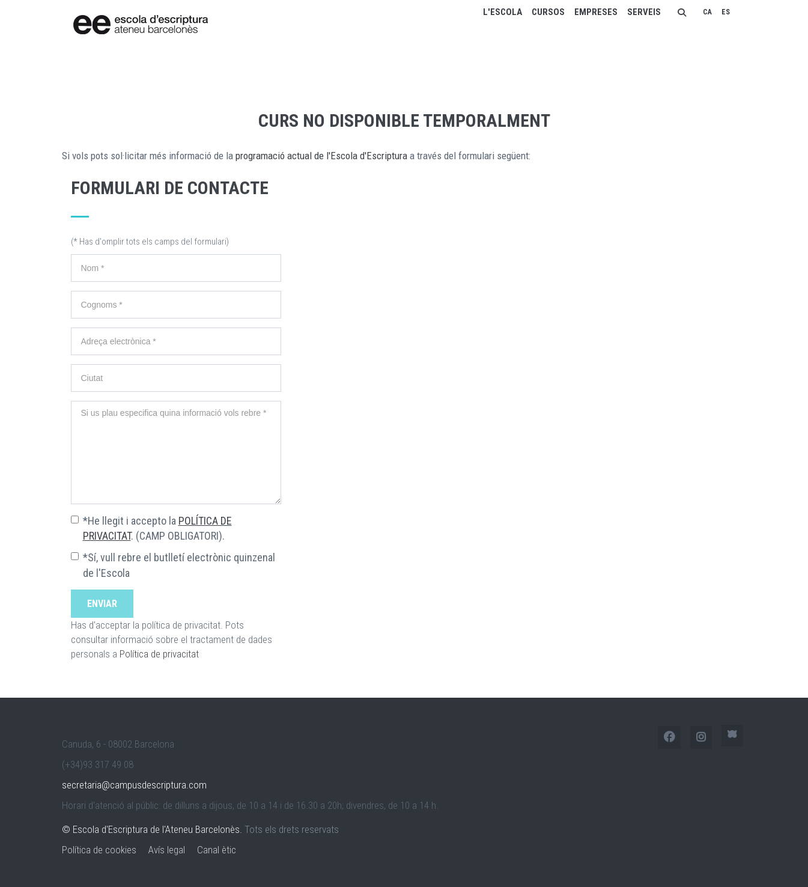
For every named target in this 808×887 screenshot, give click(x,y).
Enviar (102, 603)
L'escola (502, 12)
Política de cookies (99, 850)
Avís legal (166, 850)
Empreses (596, 12)
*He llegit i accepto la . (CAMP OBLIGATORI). (157, 528)
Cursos (548, 12)
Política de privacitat (159, 654)
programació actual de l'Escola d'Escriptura (321, 156)
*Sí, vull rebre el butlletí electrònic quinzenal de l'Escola (179, 565)
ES (725, 12)
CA (707, 12)
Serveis (644, 12)
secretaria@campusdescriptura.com (134, 785)
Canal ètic (216, 850)
